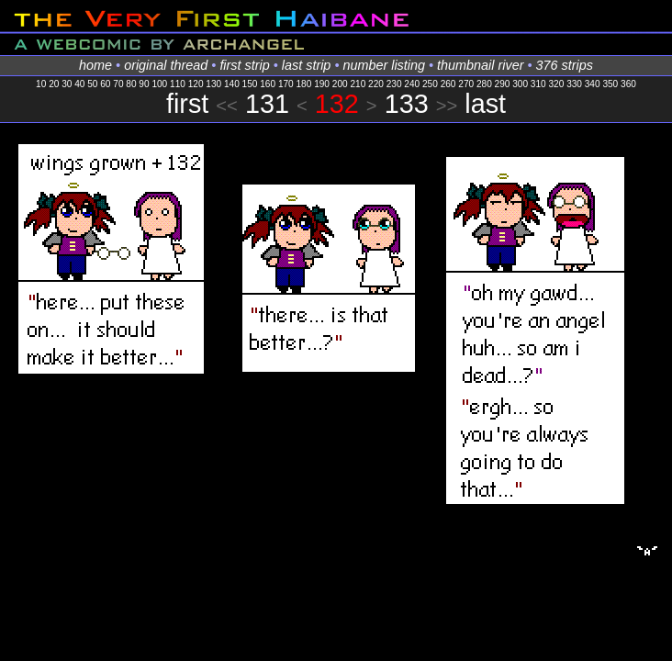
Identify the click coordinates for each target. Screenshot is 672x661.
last (485, 103)
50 (92, 84)
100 (159, 84)
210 (357, 84)
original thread (165, 65)
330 (574, 84)
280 (484, 84)
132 (337, 103)
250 (430, 84)
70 (118, 84)
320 (556, 84)
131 (267, 103)
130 (213, 84)
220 (376, 84)
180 (304, 84)
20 (54, 84)
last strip (306, 65)
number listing (383, 65)
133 (407, 103)
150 (250, 84)
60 (105, 84)
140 (232, 84)
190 (322, 84)
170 (286, 84)
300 (520, 84)
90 (144, 84)
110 (177, 84)
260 (448, 84)
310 (538, 84)
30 (67, 84)
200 (340, 84)
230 (394, 84)
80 (131, 84)
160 (267, 84)
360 (628, 84)
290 (502, 84)
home (95, 65)
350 (610, 84)
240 (412, 84)
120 (196, 84)
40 (79, 84)
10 (41, 84)
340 (592, 84)
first (187, 103)
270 (466, 84)
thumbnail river (480, 65)
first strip (244, 65)
